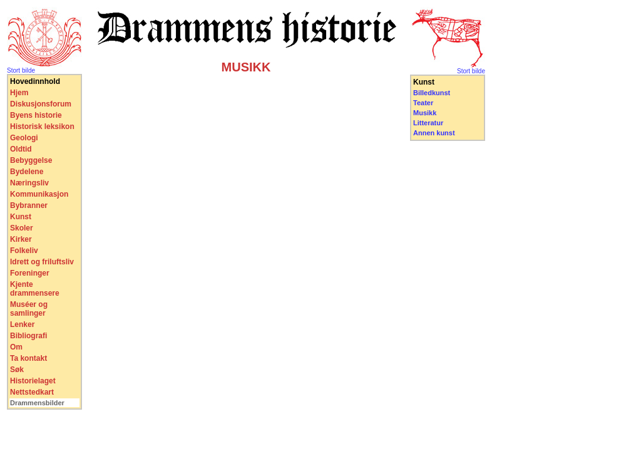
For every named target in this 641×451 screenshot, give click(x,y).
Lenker (22, 324)
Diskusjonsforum (40, 104)
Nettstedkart (32, 392)
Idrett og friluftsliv (42, 261)
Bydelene (26, 171)
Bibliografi (28, 335)
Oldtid (21, 149)
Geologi (24, 137)
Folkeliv (24, 250)
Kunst (20, 216)
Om (16, 347)
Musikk (424, 113)
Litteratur (428, 123)
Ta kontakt (28, 358)
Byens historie (36, 115)
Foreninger (29, 273)
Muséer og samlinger (29, 309)
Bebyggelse (31, 160)
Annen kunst (434, 133)
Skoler (21, 228)
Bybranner (29, 205)
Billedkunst (431, 92)
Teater (423, 102)
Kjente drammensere (34, 289)
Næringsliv (29, 183)
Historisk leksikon (42, 126)
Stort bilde (21, 70)
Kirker (21, 239)
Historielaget (33, 380)
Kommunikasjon (39, 194)
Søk (17, 369)
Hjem (19, 92)
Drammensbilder (37, 403)
